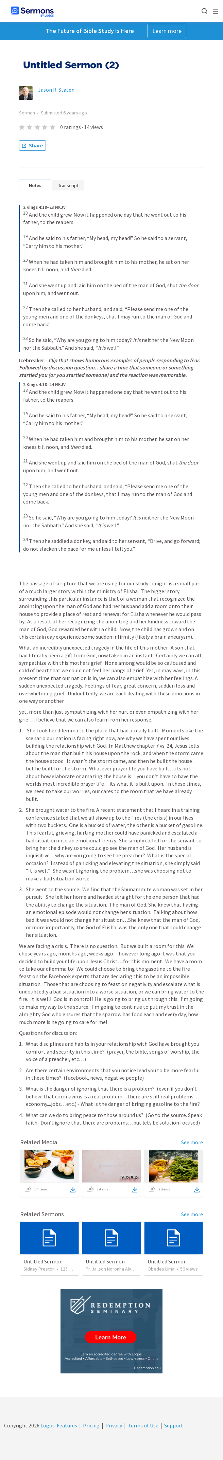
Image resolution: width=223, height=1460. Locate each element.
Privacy (113, 1425)
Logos (47, 1425)
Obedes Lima (161, 1269)
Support (173, 1425)
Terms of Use (143, 1425)
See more (192, 1142)
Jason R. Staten (56, 89)
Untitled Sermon (43, 1261)
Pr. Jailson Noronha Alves (111, 1269)
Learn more (167, 31)
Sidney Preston (39, 1269)
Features (67, 1425)
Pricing (91, 1425)
